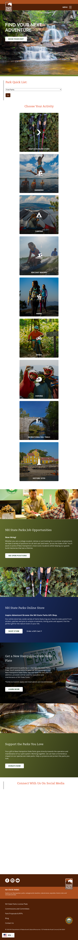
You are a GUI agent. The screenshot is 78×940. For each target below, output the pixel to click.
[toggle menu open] (67, 7)
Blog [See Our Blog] (7, 918)
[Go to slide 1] (0, 518)
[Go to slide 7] (11, 518)
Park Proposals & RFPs (14, 913)
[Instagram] (12, 880)
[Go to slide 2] (2, 518)
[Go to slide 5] (8, 518)
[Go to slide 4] (6, 518)
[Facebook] (7, 880)
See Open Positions (17, 556)
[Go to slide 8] (13, 518)
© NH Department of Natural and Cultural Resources (35, 929)
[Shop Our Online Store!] (39, 132)
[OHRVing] (39, 379)
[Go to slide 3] (4, 518)
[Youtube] (18, 880)
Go (8, 95)
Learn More (14, 689)
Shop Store (13, 631)
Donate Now (14, 766)
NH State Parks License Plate (16, 904)
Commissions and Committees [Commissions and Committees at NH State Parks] (17, 909)
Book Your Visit (16, 39)
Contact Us (9, 923)
